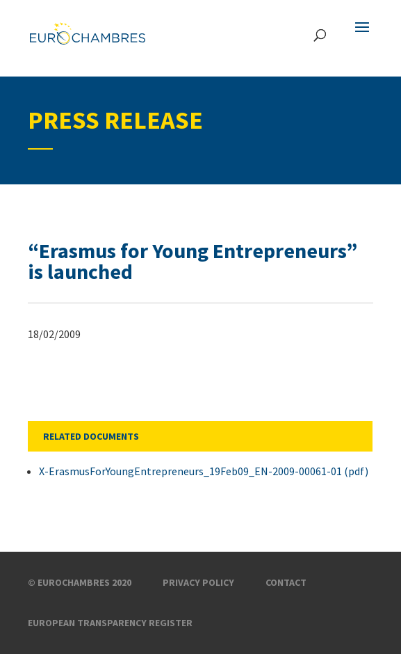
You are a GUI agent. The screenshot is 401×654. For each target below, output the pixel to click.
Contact (285, 582)
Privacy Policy (198, 582)
